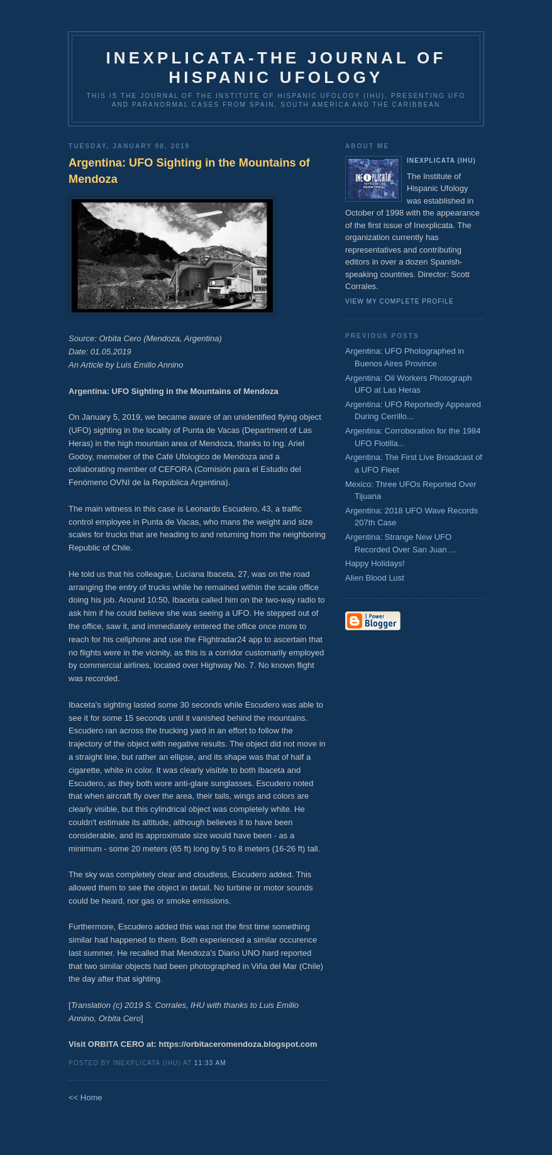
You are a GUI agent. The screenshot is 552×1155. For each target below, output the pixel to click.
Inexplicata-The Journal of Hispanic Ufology (276, 67)
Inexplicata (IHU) (441, 160)
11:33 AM (210, 1062)
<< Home (85, 1097)
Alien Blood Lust (374, 578)
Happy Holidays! (375, 563)
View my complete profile (399, 301)
